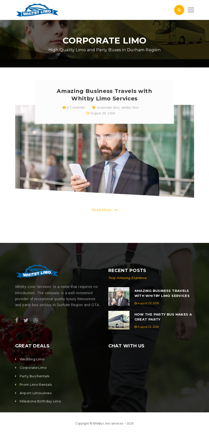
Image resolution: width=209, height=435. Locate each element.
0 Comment (74, 112)
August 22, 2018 (148, 326)
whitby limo (130, 112)
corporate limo (108, 112)
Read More (104, 214)
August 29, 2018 (102, 117)
